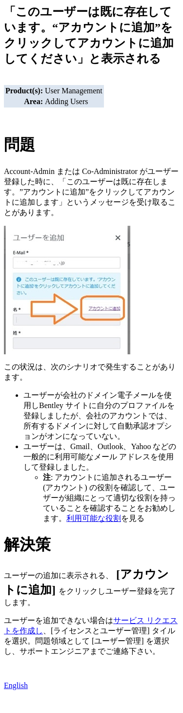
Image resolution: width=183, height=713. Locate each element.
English (16, 685)
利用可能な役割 (93, 518)
